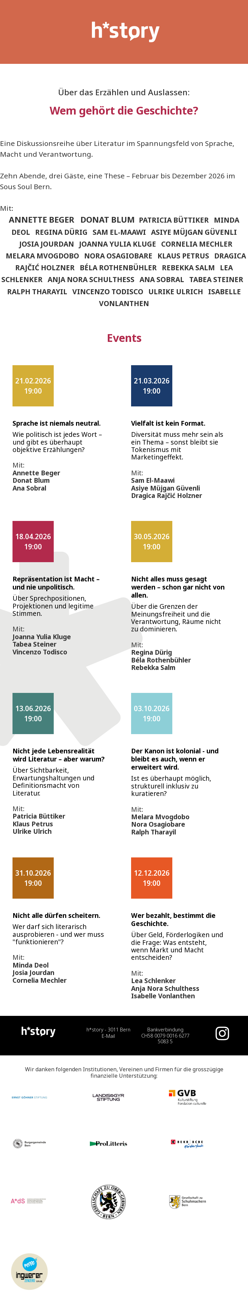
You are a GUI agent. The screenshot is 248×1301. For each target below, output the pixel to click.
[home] (124, 32)
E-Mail (108, 1036)
